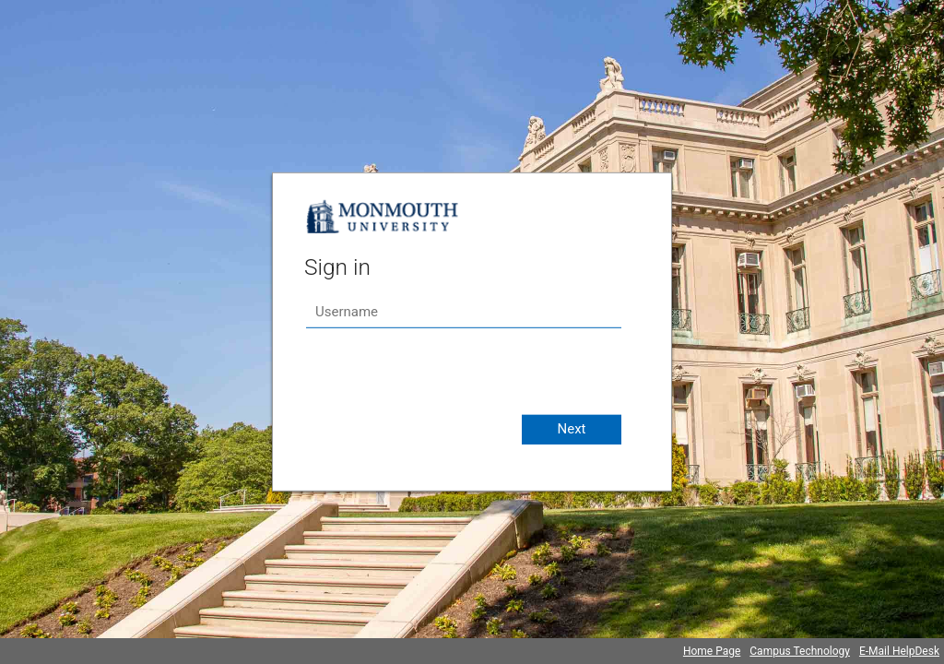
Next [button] (571, 429)
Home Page (711, 651)
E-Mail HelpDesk (899, 651)
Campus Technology (799, 651)
